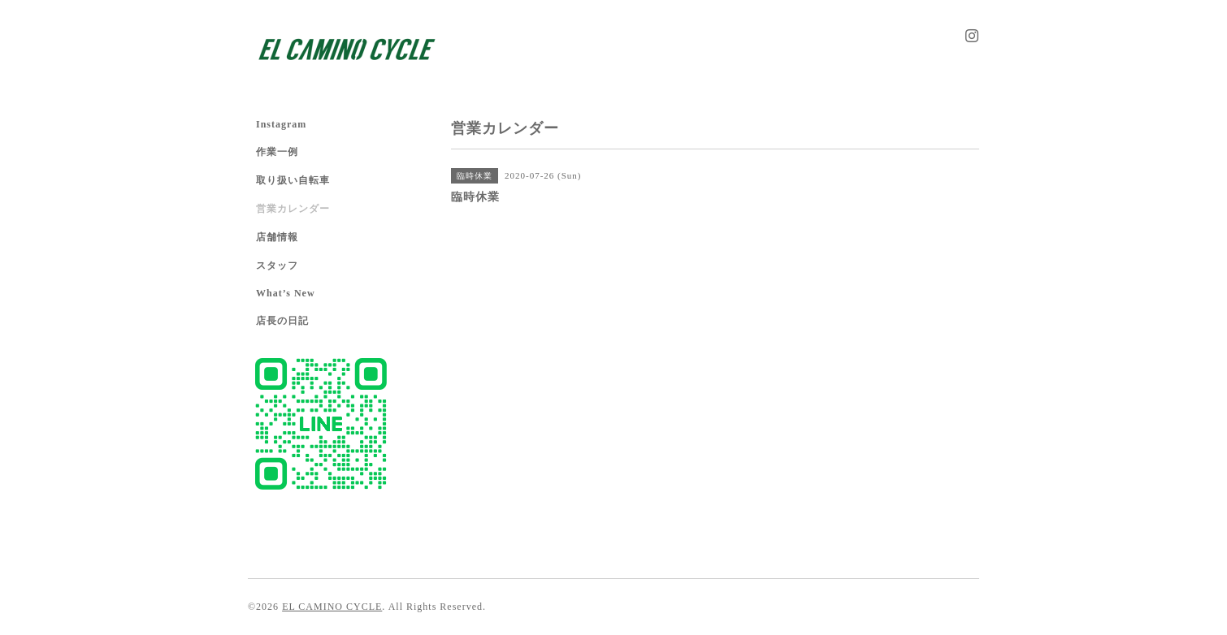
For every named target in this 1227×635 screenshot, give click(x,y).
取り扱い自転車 (293, 180)
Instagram (281, 124)
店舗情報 (277, 237)
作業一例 (277, 152)
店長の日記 (282, 320)
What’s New (285, 293)
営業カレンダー (293, 208)
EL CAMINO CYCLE (332, 606)
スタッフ (277, 265)
